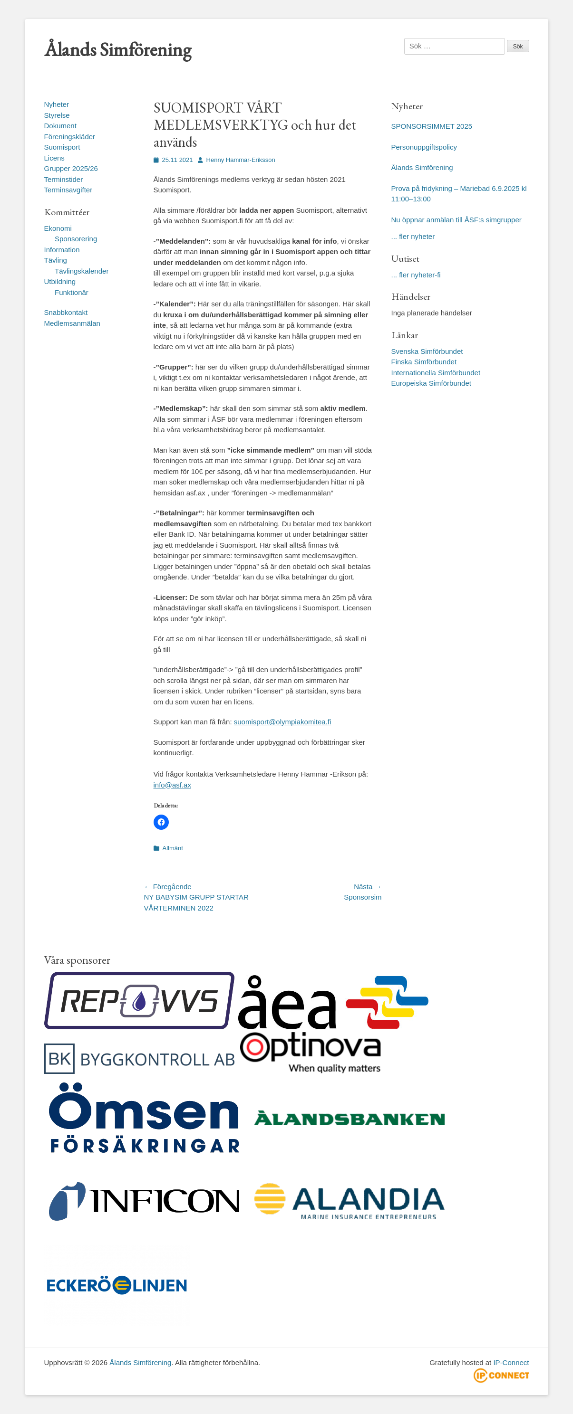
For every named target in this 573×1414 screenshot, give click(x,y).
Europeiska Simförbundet (431, 383)
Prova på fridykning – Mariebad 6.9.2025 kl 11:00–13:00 (459, 193)
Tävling (55, 260)
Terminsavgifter (68, 190)
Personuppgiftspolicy (425, 147)
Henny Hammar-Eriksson (240, 159)
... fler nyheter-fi (416, 275)
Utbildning (60, 281)
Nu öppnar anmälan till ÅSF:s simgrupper (456, 220)
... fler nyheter (413, 236)
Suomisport (62, 147)
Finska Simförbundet (424, 362)
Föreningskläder (70, 137)
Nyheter (56, 104)
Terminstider (63, 179)
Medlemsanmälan (72, 323)
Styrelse (57, 115)
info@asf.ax (172, 785)
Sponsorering (76, 239)
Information (62, 250)
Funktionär (71, 292)
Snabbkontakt (66, 312)
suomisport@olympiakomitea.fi (282, 722)
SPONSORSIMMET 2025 (432, 126)
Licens (54, 158)
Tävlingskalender (81, 271)
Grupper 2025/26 (71, 168)
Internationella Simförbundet (436, 373)
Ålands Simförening (117, 49)
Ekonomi (58, 228)
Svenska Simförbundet (427, 351)
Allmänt (173, 848)
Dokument (60, 126)
